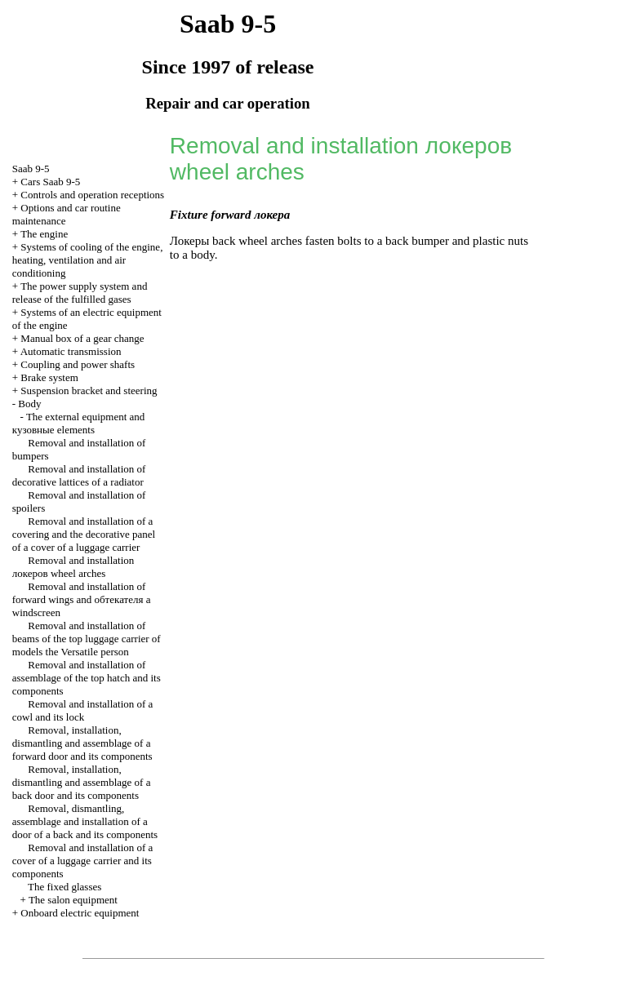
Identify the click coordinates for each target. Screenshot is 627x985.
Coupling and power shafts (77, 364)
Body (29, 403)
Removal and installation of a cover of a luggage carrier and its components (82, 860)
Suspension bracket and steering (88, 390)
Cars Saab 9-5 (50, 181)
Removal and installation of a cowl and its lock (82, 710)
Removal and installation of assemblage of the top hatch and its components (86, 678)
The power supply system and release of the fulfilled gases (80, 292)
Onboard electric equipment (79, 913)
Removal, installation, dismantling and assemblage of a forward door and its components (82, 743)
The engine (44, 234)
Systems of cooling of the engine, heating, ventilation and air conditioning (87, 260)
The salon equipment (73, 900)
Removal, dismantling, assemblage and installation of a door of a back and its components (85, 821)
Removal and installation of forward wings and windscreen (81, 599)
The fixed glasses (64, 887)
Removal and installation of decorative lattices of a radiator (79, 475)
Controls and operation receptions (92, 195)
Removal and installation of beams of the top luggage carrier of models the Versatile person (86, 638)
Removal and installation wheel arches (73, 566)
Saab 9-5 (31, 168)
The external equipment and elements (78, 423)
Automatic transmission (71, 351)
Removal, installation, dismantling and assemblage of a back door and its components (81, 782)
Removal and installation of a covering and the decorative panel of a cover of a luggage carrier (83, 534)
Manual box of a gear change (82, 338)
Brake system (49, 377)
